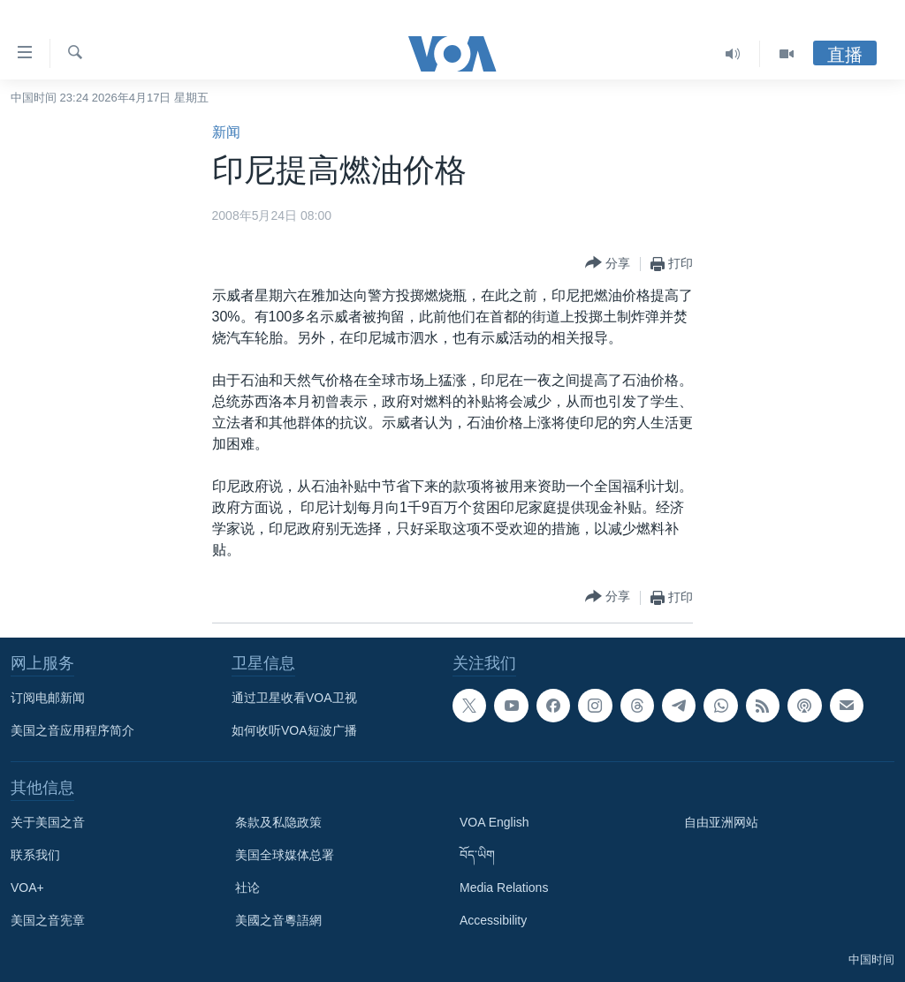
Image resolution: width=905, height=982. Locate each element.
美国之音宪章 (48, 920)
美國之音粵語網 (278, 920)
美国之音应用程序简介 (72, 730)
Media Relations (504, 887)
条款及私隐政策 (278, 822)
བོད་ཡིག (477, 855)
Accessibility (493, 920)
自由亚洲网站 (721, 822)
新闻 (226, 132)
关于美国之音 (48, 822)
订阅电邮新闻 (48, 698)
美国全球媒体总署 (284, 855)
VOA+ (27, 887)
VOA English (494, 822)
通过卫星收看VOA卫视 (294, 698)
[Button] (607, 263)
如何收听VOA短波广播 (294, 730)
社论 (247, 887)
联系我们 (35, 855)
